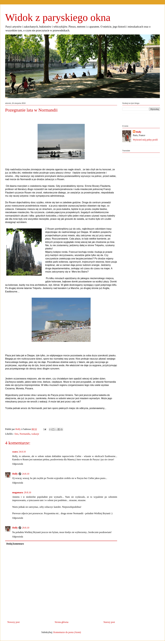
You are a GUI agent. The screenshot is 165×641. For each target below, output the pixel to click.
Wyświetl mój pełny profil (145, 139)
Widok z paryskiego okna (57, 17)
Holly (15, 474)
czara (15, 451)
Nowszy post (13, 622)
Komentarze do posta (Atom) (67, 632)
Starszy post (109, 622)
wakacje (35, 434)
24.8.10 (22, 451)
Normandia (25, 434)
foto (16, 434)
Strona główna (61, 622)
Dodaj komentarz (15, 543)
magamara (17, 492)
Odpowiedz (17, 464)
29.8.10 (27, 492)
